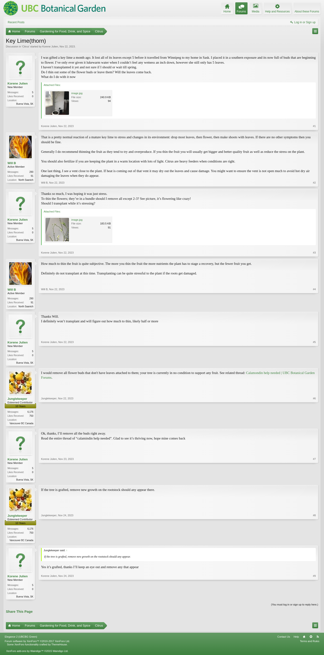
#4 (314, 305)
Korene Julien (50, 46)
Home (304, 639)
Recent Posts (16, 22)
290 (31, 172)
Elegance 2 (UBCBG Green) (21, 639)
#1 (314, 126)
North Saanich (26, 180)
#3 (314, 252)
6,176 (30, 413)
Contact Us (283, 639)
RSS (317, 639)
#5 (314, 362)
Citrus (25, 46)
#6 (314, 423)
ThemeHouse (59, 647)
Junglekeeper (17, 399)
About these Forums (307, 11)
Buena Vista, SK (24, 104)
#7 (314, 480)
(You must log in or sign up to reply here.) (294, 607)
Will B (12, 163)
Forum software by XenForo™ (37, 644)
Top (311, 639)
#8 (314, 541)
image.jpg (77, 93)
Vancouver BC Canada (21, 424)
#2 (314, 182)
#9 (314, 598)
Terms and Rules (309, 644)
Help (296, 639)
